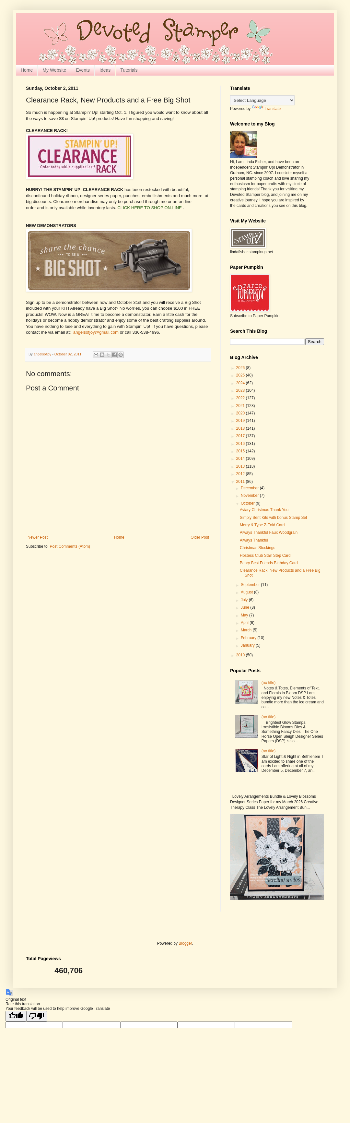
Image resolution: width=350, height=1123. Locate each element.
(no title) (268, 682)
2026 (241, 367)
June (245, 607)
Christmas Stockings (257, 547)
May (245, 615)
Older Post (200, 537)
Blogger (185, 943)
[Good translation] (16, 1016)
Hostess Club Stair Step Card (265, 555)
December (250, 488)
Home (27, 70)
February (249, 638)
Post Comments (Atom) (70, 546)
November (250, 495)
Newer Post (38, 537)
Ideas (105, 70)
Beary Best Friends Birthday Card (269, 563)
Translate (266, 108)
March (247, 630)
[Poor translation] (36, 1016)
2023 (241, 390)
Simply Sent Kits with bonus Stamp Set (273, 517)
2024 (241, 383)
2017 (241, 436)
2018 (241, 428)
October (248, 503)
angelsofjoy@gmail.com (96, 332)
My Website (54, 70)
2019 (241, 420)
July (245, 600)
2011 (241, 481)
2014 (241, 458)
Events (83, 70)
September (251, 584)
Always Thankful (254, 540)
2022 (241, 398)
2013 (241, 466)
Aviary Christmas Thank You (264, 510)
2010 (241, 655)
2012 (241, 474)
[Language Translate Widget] (262, 100)
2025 (241, 375)
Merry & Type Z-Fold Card (262, 525)
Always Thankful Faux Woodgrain (269, 532)
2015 (241, 451)
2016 (241, 443)
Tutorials (128, 70)
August (247, 592)
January (248, 645)
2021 (241, 405)
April (245, 622)
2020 (241, 413)
